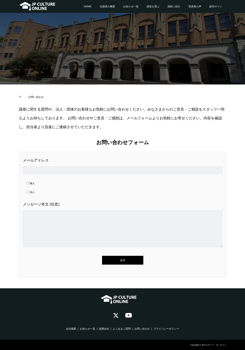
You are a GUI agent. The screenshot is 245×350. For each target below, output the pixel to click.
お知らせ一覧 (131, 6)
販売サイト (215, 6)
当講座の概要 (107, 6)
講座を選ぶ (153, 6)
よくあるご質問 (122, 328)
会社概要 (71, 328)
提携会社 (104, 328)
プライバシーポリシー (166, 328)
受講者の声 (194, 6)
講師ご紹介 (174, 6)
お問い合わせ (142, 328)
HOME (88, 6)
